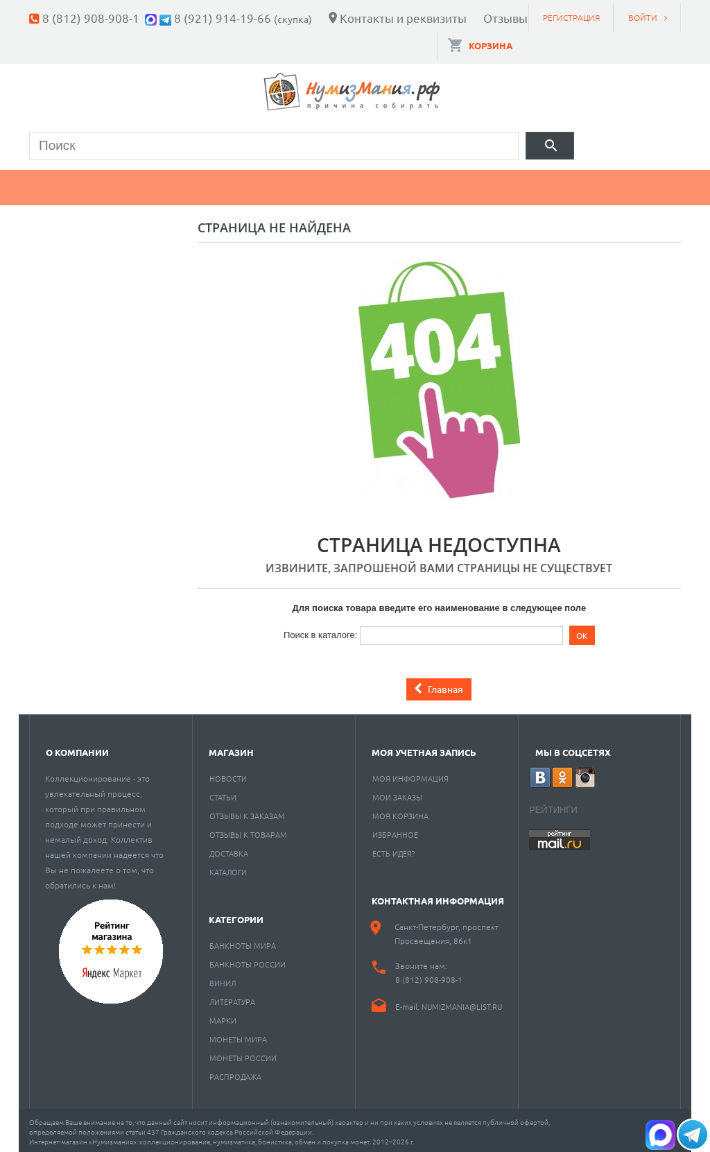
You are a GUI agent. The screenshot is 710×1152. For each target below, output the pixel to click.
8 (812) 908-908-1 (90, 17)
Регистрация (571, 17)
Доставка (228, 849)
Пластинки (443, 184)
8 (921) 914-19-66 (222, 17)
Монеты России (243, 1054)
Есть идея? (393, 849)
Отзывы (505, 17)
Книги (346, 184)
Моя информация (410, 774)
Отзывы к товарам (248, 830)
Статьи (222, 793)
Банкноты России (247, 960)
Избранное (395, 830)
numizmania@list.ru (462, 1002)
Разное (543, 184)
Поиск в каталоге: (320, 631)
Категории (236, 916)
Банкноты (169, 184)
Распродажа (235, 1072)
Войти (642, 17)
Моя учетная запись (424, 749)
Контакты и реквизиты (403, 17)
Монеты (69, 184)
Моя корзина (400, 812)
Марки (264, 184)
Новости (228, 774)
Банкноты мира (242, 941)
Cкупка (631, 184)
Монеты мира (238, 1035)
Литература (232, 998)
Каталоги (228, 868)
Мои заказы (397, 793)
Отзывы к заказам (247, 812)
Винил (222, 979)
